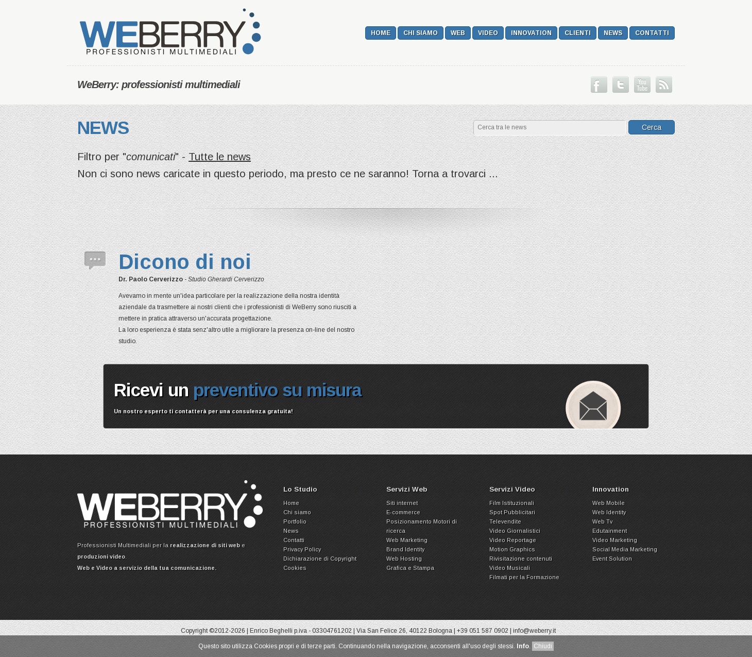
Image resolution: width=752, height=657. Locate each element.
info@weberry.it (534, 630)
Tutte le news (220, 156)
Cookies (294, 568)
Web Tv (602, 521)
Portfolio (294, 521)
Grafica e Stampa (410, 568)
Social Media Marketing (624, 549)
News (613, 33)
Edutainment (609, 531)
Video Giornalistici (514, 531)
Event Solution (612, 558)
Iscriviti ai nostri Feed (664, 84)
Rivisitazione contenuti (520, 558)
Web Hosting (404, 558)
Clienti (578, 33)
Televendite (505, 521)
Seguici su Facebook (599, 84)
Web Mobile (608, 503)
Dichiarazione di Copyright (319, 558)
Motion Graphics (512, 549)
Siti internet (402, 503)
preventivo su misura (277, 390)
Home (380, 33)
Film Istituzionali (511, 503)
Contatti (652, 33)
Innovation (531, 33)
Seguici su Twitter (620, 84)
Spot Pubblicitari (512, 512)
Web (458, 33)
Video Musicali (509, 568)
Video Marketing (614, 540)
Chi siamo (420, 33)
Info (523, 646)
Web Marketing (407, 540)
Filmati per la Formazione (524, 577)
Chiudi (543, 646)
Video (488, 33)
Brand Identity (405, 549)
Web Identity (609, 512)
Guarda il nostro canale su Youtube (642, 84)
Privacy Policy (302, 549)
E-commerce (403, 512)
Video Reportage (512, 540)
